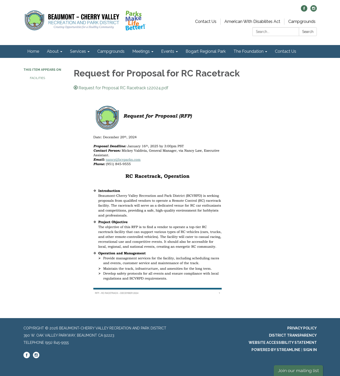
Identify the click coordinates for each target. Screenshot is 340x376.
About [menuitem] (53, 51)
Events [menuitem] (167, 51)
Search (307, 32)
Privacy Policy (302, 328)
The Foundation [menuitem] (248, 51)
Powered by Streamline (275, 350)
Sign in (310, 350)
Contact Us (205, 21)
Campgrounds (302, 21)
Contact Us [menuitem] (285, 51)
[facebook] (304, 10)
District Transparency (293, 335)
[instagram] (313, 10)
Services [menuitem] (78, 51)
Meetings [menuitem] (141, 51)
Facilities (37, 78)
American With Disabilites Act (252, 21)
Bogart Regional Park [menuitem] (206, 51)
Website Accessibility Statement (283, 342)
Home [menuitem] (33, 51)
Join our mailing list (298, 370)
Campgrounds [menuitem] (111, 51)
